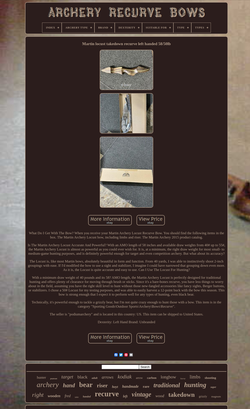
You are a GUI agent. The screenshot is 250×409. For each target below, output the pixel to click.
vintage (141, 394)
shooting (210, 377)
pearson (53, 378)
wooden (54, 396)
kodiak (125, 376)
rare (146, 387)
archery (48, 385)
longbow (168, 376)
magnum (216, 396)
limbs (195, 376)
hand (69, 385)
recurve (107, 394)
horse (182, 378)
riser (102, 385)
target (67, 376)
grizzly (203, 396)
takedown (181, 394)
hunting (195, 385)
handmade (130, 386)
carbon (151, 377)
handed (87, 396)
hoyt (115, 387)
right (38, 395)
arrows (107, 377)
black (82, 376)
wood (160, 396)
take (77, 397)
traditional (166, 385)
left (125, 396)
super (213, 387)
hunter (41, 377)
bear (86, 385)
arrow (139, 377)
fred (67, 396)
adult (94, 377)
